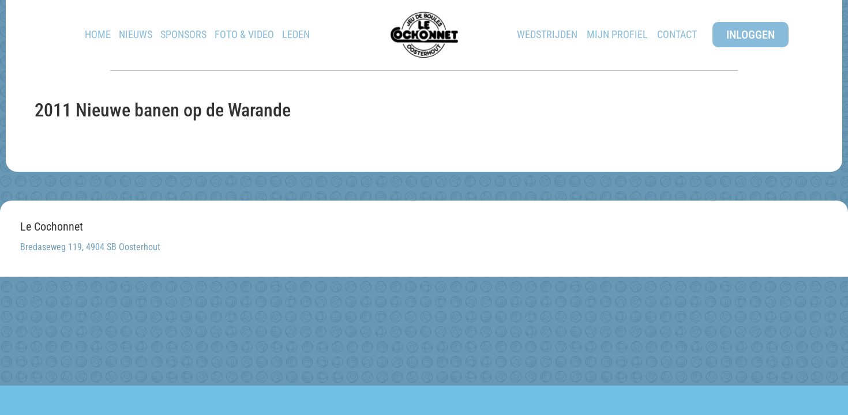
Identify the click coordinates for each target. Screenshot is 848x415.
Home (98, 34)
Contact (677, 34)
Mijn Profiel (617, 34)
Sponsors (183, 34)
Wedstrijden (547, 34)
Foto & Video (244, 34)
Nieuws (135, 34)
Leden (296, 34)
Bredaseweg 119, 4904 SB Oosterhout (90, 247)
